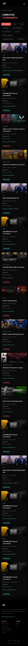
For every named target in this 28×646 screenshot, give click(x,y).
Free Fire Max (17, 28)
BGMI (21, 24)
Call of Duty (7, 31)
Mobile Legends (7, 35)
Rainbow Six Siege (8, 39)
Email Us (18, 623)
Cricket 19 (21, 39)
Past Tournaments (6, 628)
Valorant (6, 28)
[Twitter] (9, 640)
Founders (4, 632)
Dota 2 (17, 31)
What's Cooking (5, 623)
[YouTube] (18, 640)
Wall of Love (4, 625)
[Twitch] (12, 640)
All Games (6, 24)
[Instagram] (15, 640)
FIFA (15, 24)
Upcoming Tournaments (7, 630)
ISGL (17, 625)
